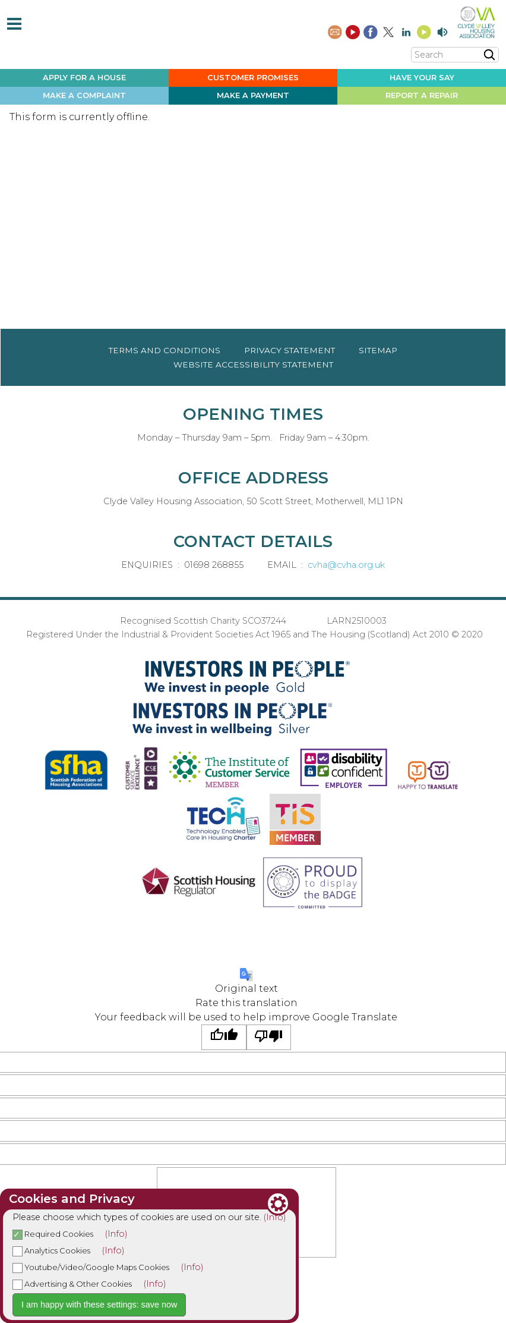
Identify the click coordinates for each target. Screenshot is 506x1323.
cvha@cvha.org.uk (346, 565)
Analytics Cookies (51, 1250)
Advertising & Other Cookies (72, 1284)
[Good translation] (223, 1037)
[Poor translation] (269, 1037)
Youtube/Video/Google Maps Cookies (90, 1267)
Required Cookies (52, 1234)
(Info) (275, 1217)
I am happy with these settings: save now (99, 1304)
